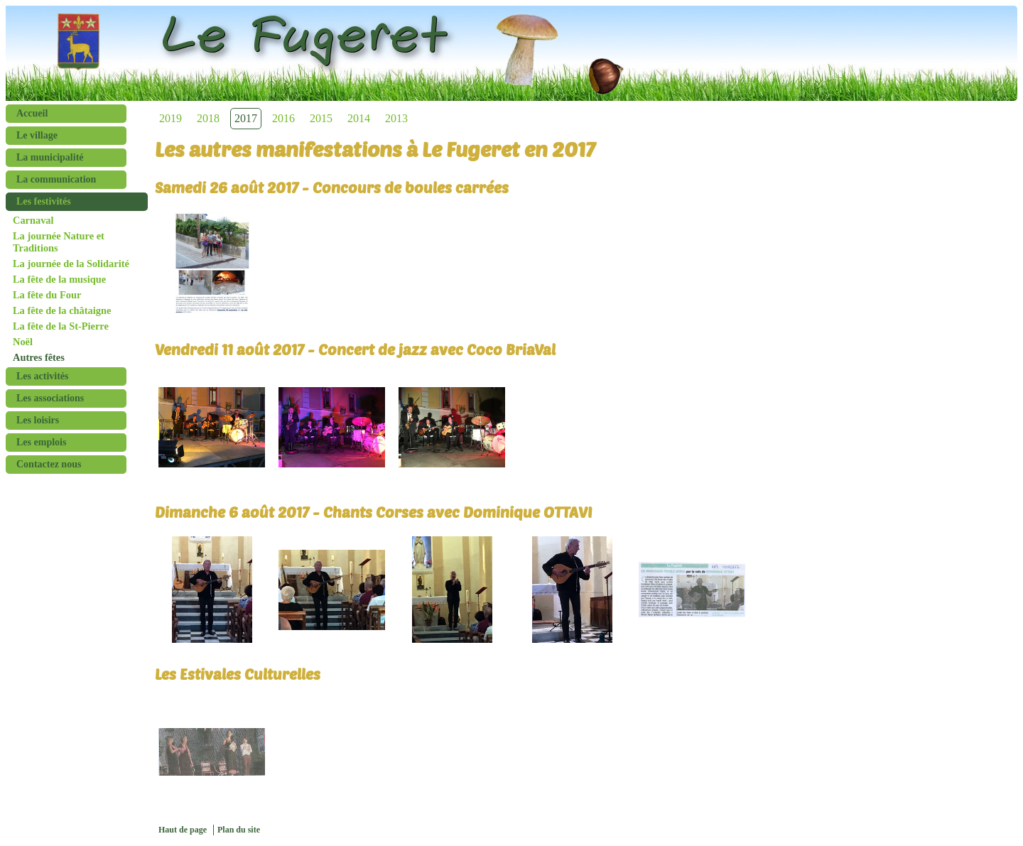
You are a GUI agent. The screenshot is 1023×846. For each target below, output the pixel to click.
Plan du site (238, 830)
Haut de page (182, 830)
